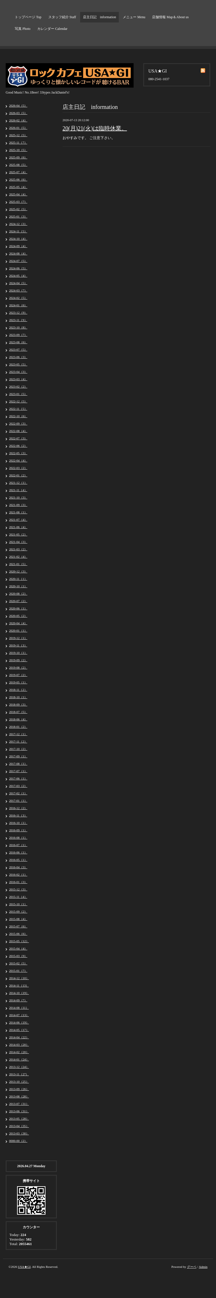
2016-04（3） (18, 867)
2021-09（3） (18, 505)
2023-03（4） (18, 379)
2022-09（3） (18, 423)
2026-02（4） (18, 120)
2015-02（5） (18, 963)
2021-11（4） (18, 490)
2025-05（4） (18, 187)
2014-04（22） (19, 1037)
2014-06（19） (19, 1022)
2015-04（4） (18, 948)
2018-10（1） (18, 697)
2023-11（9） (18, 320)
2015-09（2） (18, 911)
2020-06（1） (18, 608)
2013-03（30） (19, 1133)
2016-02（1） (18, 874)
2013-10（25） (19, 1081)
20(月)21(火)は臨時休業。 (95, 128)
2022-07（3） (18, 438)
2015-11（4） (18, 896)
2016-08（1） (18, 837)
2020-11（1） (18, 578)
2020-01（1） (18, 630)
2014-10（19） (19, 993)
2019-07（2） (18, 675)
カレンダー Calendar (52, 29)
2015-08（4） (18, 919)
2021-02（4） (18, 556)
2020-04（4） (18, 623)
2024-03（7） (18, 290)
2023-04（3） (18, 371)
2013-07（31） (19, 1103)
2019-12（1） (18, 638)
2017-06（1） (18, 778)
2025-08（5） (18, 164)
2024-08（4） (18, 253)
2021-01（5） (18, 564)
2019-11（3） (18, 645)
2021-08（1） (18, 512)
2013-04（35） (19, 1126)
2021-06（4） (18, 527)
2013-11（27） (19, 1074)
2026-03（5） (18, 113)
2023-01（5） (18, 394)
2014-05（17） (19, 1030)
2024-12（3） (18, 224)
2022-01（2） (18, 475)
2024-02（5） (18, 297)
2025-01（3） (18, 216)
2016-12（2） (18, 808)
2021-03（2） (18, 549)
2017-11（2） (18, 741)
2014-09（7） (18, 1000)
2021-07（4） (18, 519)
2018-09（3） (18, 704)
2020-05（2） (18, 615)
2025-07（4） (18, 172)
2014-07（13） (19, 1015)
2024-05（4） (18, 275)
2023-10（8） (18, 327)
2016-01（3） (18, 882)
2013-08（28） (19, 1096)
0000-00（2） (18, 1140)
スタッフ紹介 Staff (62, 17)
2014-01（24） (19, 1059)
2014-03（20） (19, 1044)
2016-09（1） (18, 830)
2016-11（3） (18, 815)
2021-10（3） (18, 497)
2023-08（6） (18, 342)
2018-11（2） (18, 689)
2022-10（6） (18, 416)
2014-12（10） (19, 978)
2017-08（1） (18, 763)
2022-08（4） (18, 431)
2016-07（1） (18, 845)
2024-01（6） (18, 305)
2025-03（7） (18, 201)
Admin (203, 1266)
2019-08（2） (18, 667)
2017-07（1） (18, 771)
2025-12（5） (18, 135)
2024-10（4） (18, 238)
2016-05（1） (18, 859)
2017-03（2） (18, 786)
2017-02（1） (18, 793)
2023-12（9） (18, 312)
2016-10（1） (18, 822)
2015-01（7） (18, 970)
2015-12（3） (18, 889)
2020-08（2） (18, 593)
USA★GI (24, 1266)
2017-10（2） (18, 749)
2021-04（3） (18, 541)
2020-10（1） (18, 586)
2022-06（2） (18, 445)
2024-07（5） (18, 261)
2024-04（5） (18, 283)
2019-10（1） (18, 652)
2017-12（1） (18, 734)
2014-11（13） (19, 985)
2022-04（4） (18, 460)
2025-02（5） (18, 209)
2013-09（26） (19, 1089)
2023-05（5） (18, 364)
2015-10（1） (18, 904)
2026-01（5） (18, 127)
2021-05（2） (18, 534)
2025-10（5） (18, 150)
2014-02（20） (19, 1052)
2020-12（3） (18, 571)
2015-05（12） (19, 941)
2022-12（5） (18, 401)
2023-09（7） (18, 334)
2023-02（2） (18, 386)
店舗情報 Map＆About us (170, 17)
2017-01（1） (18, 800)
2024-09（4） (18, 246)
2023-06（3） (18, 357)
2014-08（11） (19, 1007)
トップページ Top (28, 17)
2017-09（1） (18, 756)
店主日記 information (99, 17)
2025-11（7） (18, 142)
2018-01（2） (18, 726)
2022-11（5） (18, 408)
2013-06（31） (19, 1111)
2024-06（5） (18, 268)
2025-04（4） (18, 194)
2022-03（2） (18, 468)
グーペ (191, 1266)
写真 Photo (22, 29)
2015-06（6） (18, 933)
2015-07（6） (18, 926)
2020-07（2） (18, 601)
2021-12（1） (18, 482)
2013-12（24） (19, 1066)
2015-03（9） (18, 956)
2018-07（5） (18, 712)
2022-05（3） (18, 453)
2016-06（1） (18, 852)
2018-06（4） (18, 719)
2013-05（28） (19, 1118)
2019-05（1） (18, 682)
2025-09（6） (18, 157)
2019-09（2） (18, 660)
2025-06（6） (18, 179)
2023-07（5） (18, 349)
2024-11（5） (18, 231)
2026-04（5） (18, 105)
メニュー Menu (134, 17)
